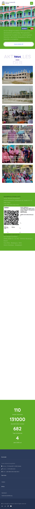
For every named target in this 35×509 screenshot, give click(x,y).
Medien (3, 482)
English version (18, 44)
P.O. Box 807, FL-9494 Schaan (14, 466)
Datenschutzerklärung (7, 495)
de (2, 506)
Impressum (4, 493)
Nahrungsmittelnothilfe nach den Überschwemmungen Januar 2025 (14, 157)
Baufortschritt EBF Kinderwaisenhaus (15, 79)
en (5, 506)
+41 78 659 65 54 (11, 469)
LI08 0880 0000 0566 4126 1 (12, 471)
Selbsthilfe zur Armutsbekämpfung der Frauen (17, 180)
